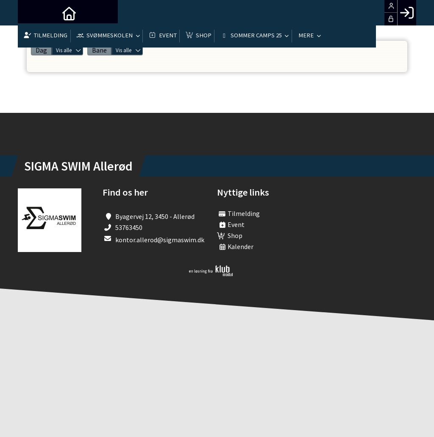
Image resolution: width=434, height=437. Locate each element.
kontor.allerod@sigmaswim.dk (159, 239)
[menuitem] (30, 12)
